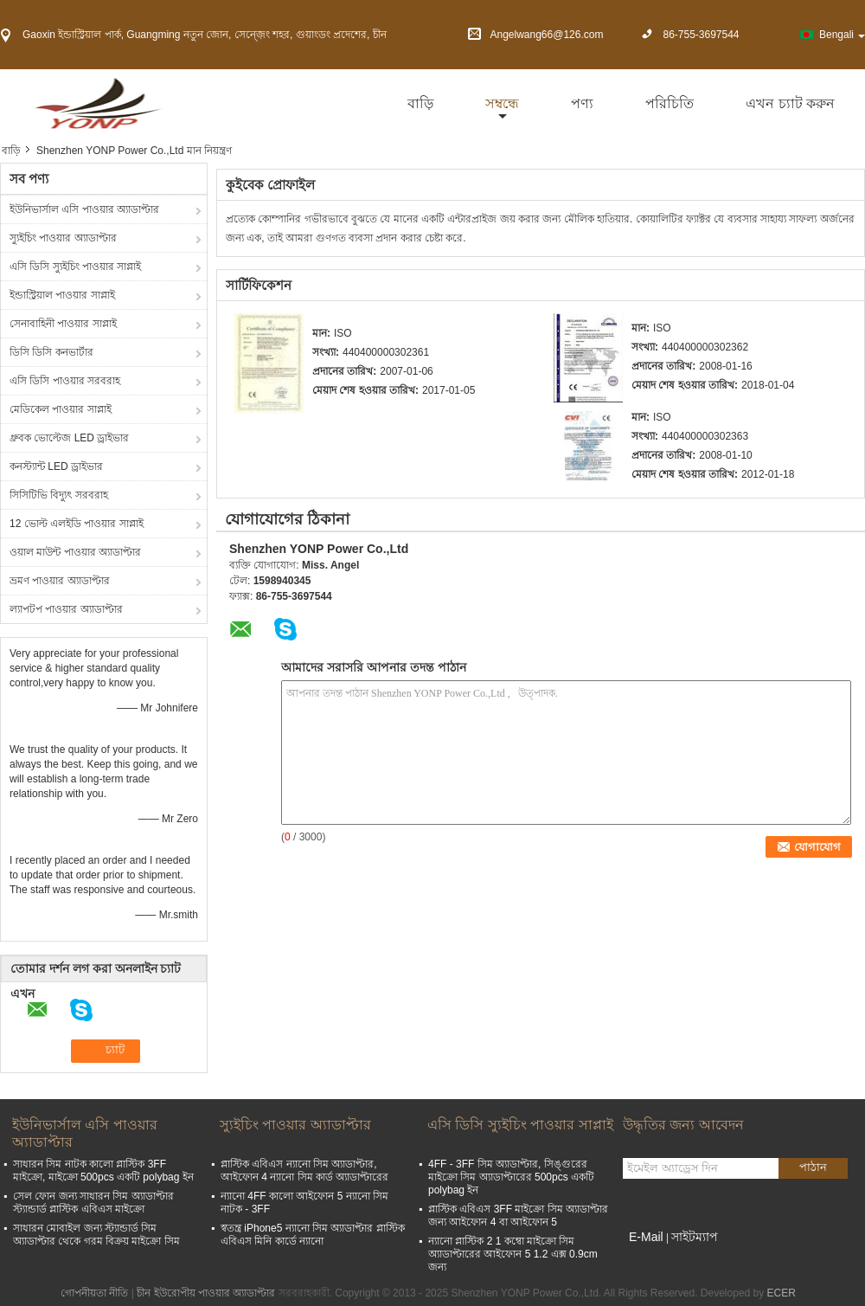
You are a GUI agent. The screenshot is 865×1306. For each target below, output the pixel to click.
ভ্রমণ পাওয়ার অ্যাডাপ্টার (60, 581)
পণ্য (582, 103)
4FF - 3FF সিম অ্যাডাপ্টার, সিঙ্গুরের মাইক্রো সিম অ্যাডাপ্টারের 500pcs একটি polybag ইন (511, 1177)
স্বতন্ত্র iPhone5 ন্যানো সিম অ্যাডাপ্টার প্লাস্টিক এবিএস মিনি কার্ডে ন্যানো (313, 1234)
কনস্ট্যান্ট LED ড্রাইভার (56, 466)
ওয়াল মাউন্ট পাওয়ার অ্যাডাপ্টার (75, 552)
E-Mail (646, 1237)
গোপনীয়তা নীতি (94, 1293)
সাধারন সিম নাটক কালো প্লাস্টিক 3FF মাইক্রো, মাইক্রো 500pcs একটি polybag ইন (103, 1170)
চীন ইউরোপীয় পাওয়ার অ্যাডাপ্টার (206, 1293)
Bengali (842, 35)
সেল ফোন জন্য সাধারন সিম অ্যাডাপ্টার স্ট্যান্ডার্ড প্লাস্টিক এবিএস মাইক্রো (93, 1202)
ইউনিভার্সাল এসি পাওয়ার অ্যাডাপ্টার (84, 209)
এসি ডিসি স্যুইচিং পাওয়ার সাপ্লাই (75, 267)
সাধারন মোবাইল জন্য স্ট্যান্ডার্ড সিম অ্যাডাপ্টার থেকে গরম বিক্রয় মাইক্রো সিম (96, 1234)
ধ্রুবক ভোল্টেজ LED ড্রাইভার (69, 438)
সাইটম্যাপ (694, 1237)
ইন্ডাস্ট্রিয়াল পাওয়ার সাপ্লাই (62, 295)
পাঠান (813, 1167)
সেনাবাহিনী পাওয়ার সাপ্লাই (63, 324)
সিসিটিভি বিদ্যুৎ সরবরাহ (59, 495)
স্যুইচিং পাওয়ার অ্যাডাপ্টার (63, 238)
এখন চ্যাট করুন (790, 103)
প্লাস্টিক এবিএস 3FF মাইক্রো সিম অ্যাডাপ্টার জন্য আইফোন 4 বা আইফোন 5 (518, 1215)
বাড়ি (420, 103)
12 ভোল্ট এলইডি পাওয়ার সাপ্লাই (77, 524)
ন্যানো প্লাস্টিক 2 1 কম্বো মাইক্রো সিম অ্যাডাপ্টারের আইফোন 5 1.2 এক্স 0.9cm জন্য (513, 1254)
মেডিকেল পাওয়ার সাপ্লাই (61, 409)
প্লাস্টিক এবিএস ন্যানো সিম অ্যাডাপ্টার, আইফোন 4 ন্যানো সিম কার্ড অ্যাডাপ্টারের (304, 1170)
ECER (781, 1293)
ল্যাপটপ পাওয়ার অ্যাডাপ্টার (66, 609)
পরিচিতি (669, 103)
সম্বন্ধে (502, 103)
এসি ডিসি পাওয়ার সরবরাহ (65, 381)
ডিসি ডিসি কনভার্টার (51, 352)
